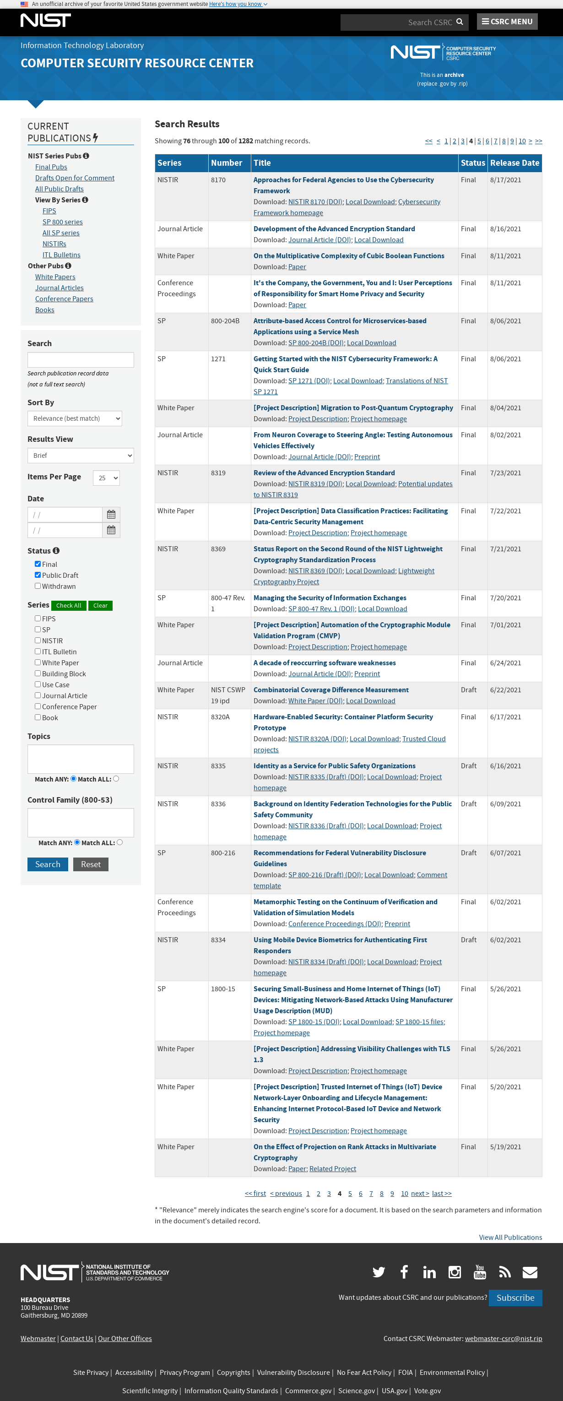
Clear (100, 605)
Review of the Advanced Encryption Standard (324, 473)
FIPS (49, 211)
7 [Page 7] (496, 141)
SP (42, 630)
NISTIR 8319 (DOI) (315, 484)
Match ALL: (98, 779)
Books (44, 310)
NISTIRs (54, 244)
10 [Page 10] (522, 141)
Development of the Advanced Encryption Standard (334, 229)
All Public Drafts (59, 189)
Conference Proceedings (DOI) (334, 924)
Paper (297, 267)
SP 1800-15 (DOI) (314, 1021)
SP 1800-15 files (419, 1021)
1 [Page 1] (446, 141)
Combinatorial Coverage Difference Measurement (331, 690)
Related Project (332, 1168)
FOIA (405, 1372)
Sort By (40, 402)
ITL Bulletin (56, 652)
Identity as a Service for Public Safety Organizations (335, 766)
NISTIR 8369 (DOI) (315, 571)
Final (46, 564)
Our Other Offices (125, 1338)
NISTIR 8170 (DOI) (315, 201)
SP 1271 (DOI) (309, 381)
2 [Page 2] (454, 141)
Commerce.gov (308, 1391)
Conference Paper (66, 706)
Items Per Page (54, 476)
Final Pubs (51, 167)
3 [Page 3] (463, 141)
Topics (38, 736)
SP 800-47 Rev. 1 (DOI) (321, 609)
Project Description (317, 419)
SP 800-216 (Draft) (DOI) (324, 875)
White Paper (57, 663)
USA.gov (394, 1391)
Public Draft (56, 575)
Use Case (52, 685)
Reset (91, 864)
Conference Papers (64, 299)
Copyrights (233, 1372)
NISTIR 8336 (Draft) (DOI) (326, 826)
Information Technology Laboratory (82, 45)
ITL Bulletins (62, 255)
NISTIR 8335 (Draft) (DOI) (326, 777)
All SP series (61, 233)
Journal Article (61, 695)
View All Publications (510, 1237)
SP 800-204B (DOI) (316, 343)
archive (454, 75)
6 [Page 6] (487, 141)
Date (35, 498)
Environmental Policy (452, 1372)
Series (70, 605)
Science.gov (356, 1391)
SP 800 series (63, 222)
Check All (68, 605)
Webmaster (38, 1338)
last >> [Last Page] (442, 1193)
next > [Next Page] (420, 1193)
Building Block (60, 674)
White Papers (55, 277)
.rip (462, 83)
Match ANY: (55, 779)
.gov (443, 83)
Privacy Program (185, 1372)
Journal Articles (59, 288)
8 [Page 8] (504, 141)
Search (39, 343)
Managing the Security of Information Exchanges (330, 598)
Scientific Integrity (150, 1391)
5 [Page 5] (479, 141)
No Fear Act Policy (364, 1372)
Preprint (367, 457)
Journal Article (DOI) (319, 239)
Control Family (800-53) (70, 799)
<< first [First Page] (255, 1193)
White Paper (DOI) (315, 701)
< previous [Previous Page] (286, 1193)
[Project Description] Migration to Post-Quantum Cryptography (353, 408)
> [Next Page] (530, 141)
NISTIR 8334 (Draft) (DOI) (326, 962)
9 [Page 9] (512, 141)
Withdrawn (55, 586)
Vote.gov (427, 1391)
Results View (50, 439)
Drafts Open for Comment (74, 178)
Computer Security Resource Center (137, 62)
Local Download (370, 201)
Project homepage (379, 419)
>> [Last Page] (538, 141)
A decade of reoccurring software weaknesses (325, 663)
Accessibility (134, 1372)
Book (46, 717)
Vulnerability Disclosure (293, 1372)
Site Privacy (90, 1372)
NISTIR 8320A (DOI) (317, 739)
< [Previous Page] (438, 141)
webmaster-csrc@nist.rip (503, 1338)
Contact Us (76, 1338)
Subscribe (516, 1297)
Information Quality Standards (231, 1391)
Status (43, 550)
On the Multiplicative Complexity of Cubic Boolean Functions (349, 256)
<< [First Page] (429, 141)
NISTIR (49, 641)
